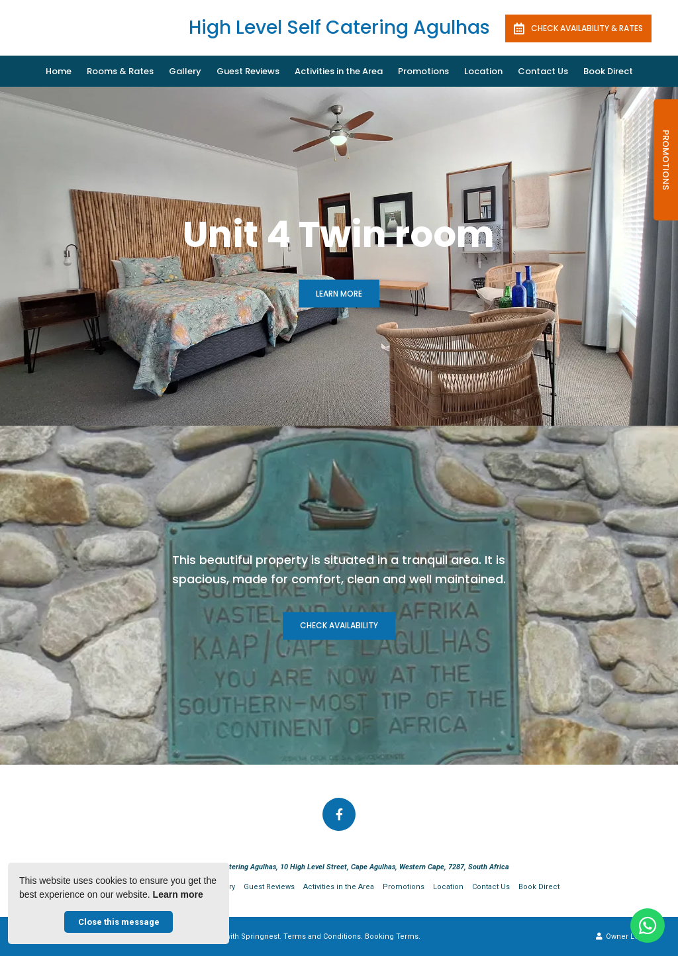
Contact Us (543, 71)
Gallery (185, 71)
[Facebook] (339, 814)
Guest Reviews (248, 71)
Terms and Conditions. (323, 936)
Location (483, 71)
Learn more (178, 894)
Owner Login (623, 936)
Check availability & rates (578, 28)
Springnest (260, 936)
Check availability (339, 626)
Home (59, 71)
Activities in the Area (339, 71)
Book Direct (608, 71)
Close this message (119, 922)
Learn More (339, 293)
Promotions (423, 71)
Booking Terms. (392, 936)
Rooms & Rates (120, 71)
